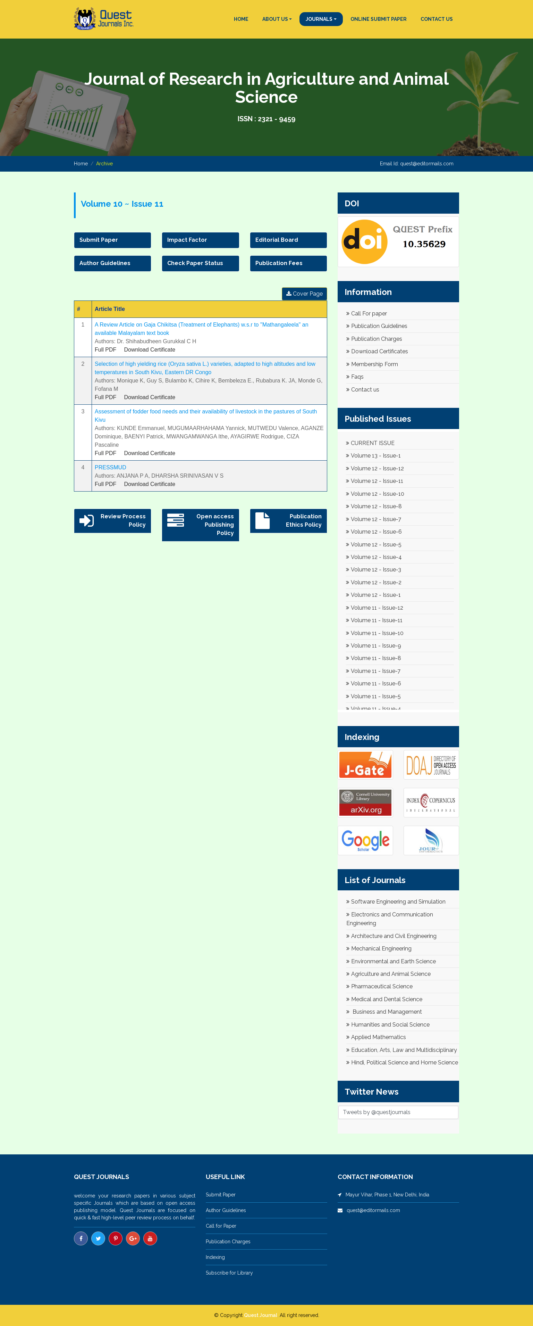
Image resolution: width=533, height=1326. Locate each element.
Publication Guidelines (376, 326)
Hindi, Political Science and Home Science (402, 1062)
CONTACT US (437, 19)
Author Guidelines (226, 1210)
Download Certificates (377, 351)
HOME (241, 19)
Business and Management (384, 1011)
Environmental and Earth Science (391, 961)
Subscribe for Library (229, 1273)
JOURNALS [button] (319, 19)
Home (81, 163)
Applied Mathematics (376, 1037)
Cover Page (304, 293)
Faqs (355, 376)
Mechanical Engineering (379, 948)
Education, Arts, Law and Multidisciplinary (401, 1050)
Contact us (362, 389)
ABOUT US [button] (275, 19)
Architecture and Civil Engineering (391, 936)
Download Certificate (149, 350)
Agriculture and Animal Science (388, 974)
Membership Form (372, 364)
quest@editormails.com (427, 163)
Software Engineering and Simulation (396, 901)
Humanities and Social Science (388, 1024)
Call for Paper (221, 1226)
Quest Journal (260, 1315)
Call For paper (366, 313)
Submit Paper (221, 1194)
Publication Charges (374, 339)
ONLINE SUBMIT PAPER (378, 19)
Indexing (215, 1257)
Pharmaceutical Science (379, 986)
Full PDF (105, 350)
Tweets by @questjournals (377, 1112)
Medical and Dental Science (384, 999)
